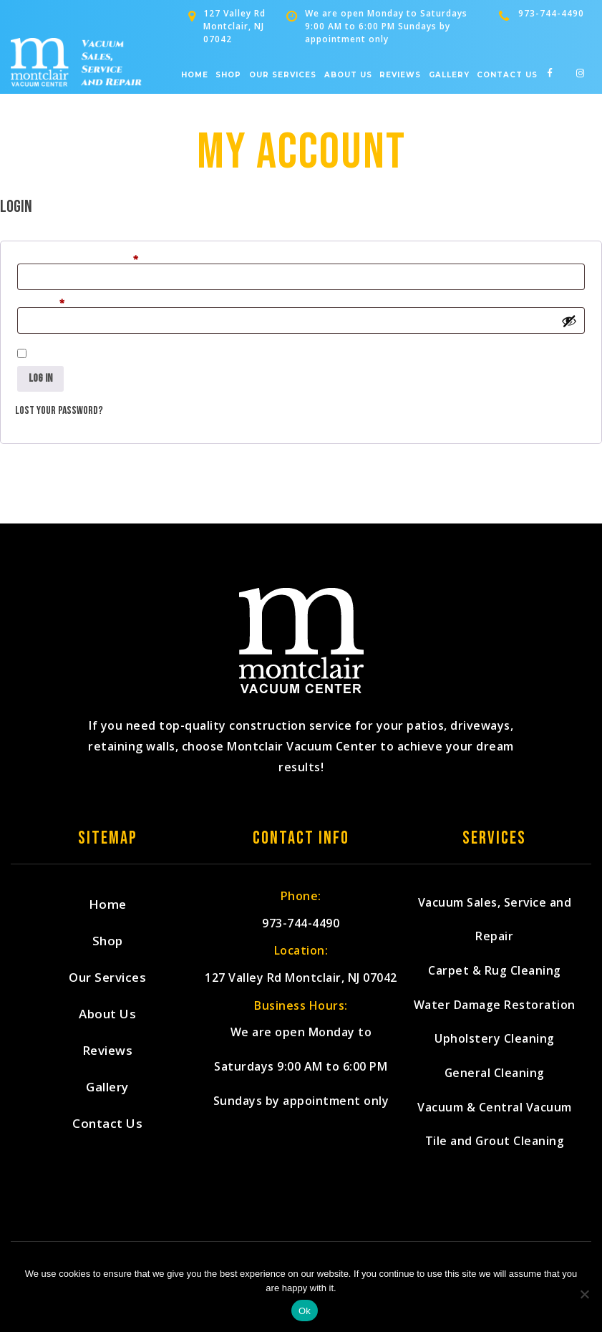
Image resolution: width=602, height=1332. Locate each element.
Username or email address (96, 261)
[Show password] (569, 321)
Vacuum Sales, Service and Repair (494, 922)
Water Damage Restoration (495, 1013)
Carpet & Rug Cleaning (494, 977)
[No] (584, 1294)
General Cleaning (494, 1086)
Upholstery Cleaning (495, 1050)
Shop (228, 75)
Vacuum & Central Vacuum (495, 1123)
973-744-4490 (551, 13)
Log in (40, 378)
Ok (304, 1311)
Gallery (449, 75)
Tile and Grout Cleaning (495, 1160)
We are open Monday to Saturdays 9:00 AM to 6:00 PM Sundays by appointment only (301, 1112)
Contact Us (507, 75)
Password (59, 304)
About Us (348, 75)
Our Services (282, 75)
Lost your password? (59, 411)
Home (194, 75)
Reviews (400, 75)
